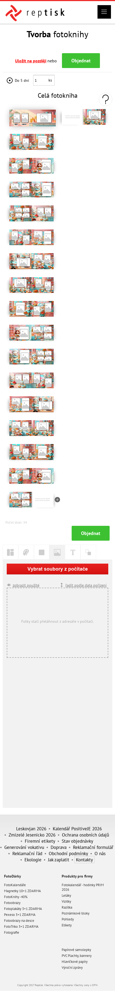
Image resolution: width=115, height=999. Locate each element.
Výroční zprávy (72, 967)
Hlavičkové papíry (75, 961)
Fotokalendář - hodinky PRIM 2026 (83, 887)
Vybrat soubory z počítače (57, 569)
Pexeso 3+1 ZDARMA (20, 914)
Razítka (67, 907)
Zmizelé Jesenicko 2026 (32, 835)
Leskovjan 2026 (31, 828)
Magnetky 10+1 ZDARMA (22, 891)
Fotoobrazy (12, 902)
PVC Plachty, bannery (77, 955)
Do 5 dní (22, 80)
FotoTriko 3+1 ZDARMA (21, 926)
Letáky (66, 895)
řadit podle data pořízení (86, 585)
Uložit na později (30, 60)
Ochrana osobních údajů (85, 835)
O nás (100, 853)
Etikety (67, 925)
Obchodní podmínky (68, 853)
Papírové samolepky (76, 949)
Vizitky (66, 901)
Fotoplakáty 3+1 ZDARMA (23, 908)
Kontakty (84, 859)
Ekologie (33, 859)
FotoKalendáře (15, 885)
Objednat (80, 60)
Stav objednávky (77, 841)
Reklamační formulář (93, 847)
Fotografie (11, 932)
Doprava (59, 847)
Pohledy (68, 919)
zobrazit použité (26, 585)
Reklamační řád (27, 853)
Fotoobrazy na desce (19, 920)
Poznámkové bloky (75, 913)
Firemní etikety (40, 841)
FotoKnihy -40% (15, 897)
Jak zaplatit (58, 859)
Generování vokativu (24, 847)
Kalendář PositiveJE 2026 (77, 828)
